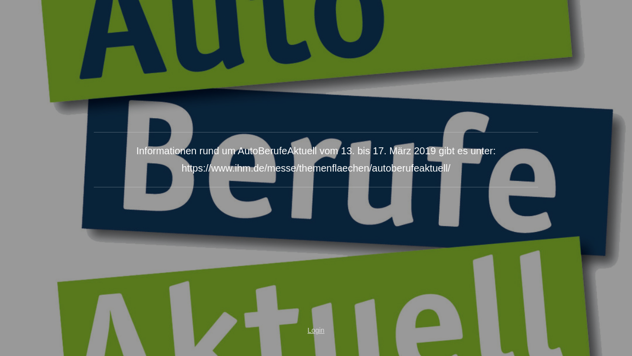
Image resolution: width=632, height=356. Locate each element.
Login (316, 330)
